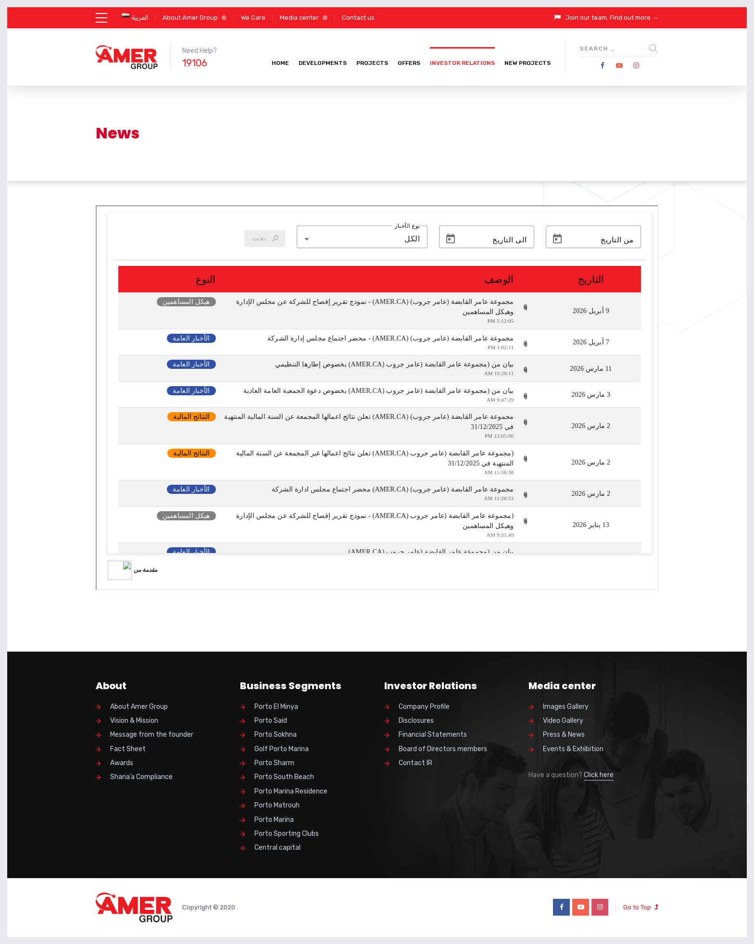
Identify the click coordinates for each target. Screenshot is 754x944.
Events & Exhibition (573, 749)
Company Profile (424, 707)
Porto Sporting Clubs (286, 834)
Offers (409, 63)
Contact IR (415, 763)
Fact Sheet (128, 749)
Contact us (358, 17)
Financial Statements (433, 734)
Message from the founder (151, 734)
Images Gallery (566, 707)
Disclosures (416, 721)
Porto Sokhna (275, 734)
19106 (194, 63)
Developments (323, 63)
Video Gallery (563, 721)
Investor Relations (462, 63)
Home (280, 63)
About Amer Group (190, 17)
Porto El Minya (276, 707)
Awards (121, 763)
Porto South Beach (284, 777)
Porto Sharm (274, 763)
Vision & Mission (134, 721)
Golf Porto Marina (281, 749)
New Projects (527, 63)
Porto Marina (274, 820)
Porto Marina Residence (290, 791)
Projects (372, 63)
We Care (253, 17)
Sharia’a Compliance (141, 777)
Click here (599, 775)
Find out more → (634, 17)
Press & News (564, 734)
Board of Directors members (443, 749)
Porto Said (270, 721)
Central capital (277, 847)
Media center (299, 17)
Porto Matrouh (277, 805)
